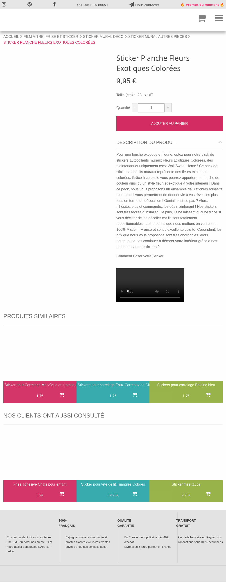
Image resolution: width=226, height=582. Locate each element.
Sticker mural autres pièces (157, 37)
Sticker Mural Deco (103, 37)
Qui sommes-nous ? (92, 4)
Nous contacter (144, 4)
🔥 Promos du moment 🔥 (202, 4)
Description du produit (146, 142)
